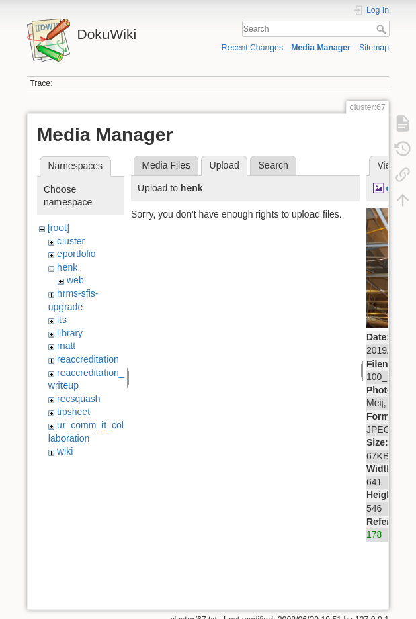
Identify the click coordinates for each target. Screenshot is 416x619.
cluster (71, 241)
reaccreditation (88, 359)
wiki (65, 451)
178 (374, 534)
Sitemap (374, 47)
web (75, 280)
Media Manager (321, 47)
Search (382, 29)
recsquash (79, 398)
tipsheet (73, 411)
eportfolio (76, 253)
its (62, 319)
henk (67, 267)
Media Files (166, 165)
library (70, 333)
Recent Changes (252, 47)
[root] (58, 227)
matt (66, 345)
